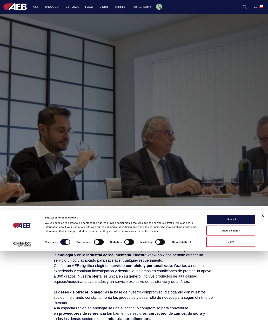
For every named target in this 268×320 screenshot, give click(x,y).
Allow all (231, 288)
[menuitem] (159, 7)
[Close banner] (263, 285)
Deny (231, 310)
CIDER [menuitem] (103, 6)
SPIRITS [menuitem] (120, 6)
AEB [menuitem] (35, 6)
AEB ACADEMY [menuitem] (141, 6)
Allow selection (230, 299)
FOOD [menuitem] (89, 6)
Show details (179, 311)
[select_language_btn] (258, 7)
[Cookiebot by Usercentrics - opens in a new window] (22, 313)
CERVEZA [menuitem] (72, 6)
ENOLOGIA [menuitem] (52, 6)
